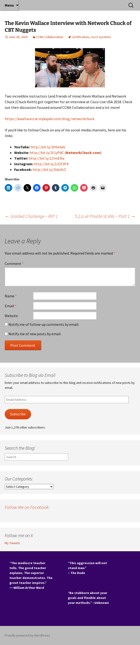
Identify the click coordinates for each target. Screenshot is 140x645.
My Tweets (12, 543)
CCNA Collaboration (49, 37)
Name (11, 296)
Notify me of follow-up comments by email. (43, 324)
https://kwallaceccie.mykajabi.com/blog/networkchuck (49, 118)
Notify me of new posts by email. (34, 333)
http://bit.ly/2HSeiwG (47, 147)
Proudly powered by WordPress (27, 635)
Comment (14, 263)
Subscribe (18, 414)
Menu (9, 5)
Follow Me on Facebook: (27, 507)
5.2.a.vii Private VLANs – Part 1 (105, 216)
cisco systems (101, 37)
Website (11, 315)
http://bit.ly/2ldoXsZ (49, 169)
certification (80, 37)
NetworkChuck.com (83, 152)
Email (10, 305)
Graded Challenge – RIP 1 (31, 216)
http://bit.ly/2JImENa (46, 158)
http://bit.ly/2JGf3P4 (51, 163)
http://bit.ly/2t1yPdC (47, 152)
